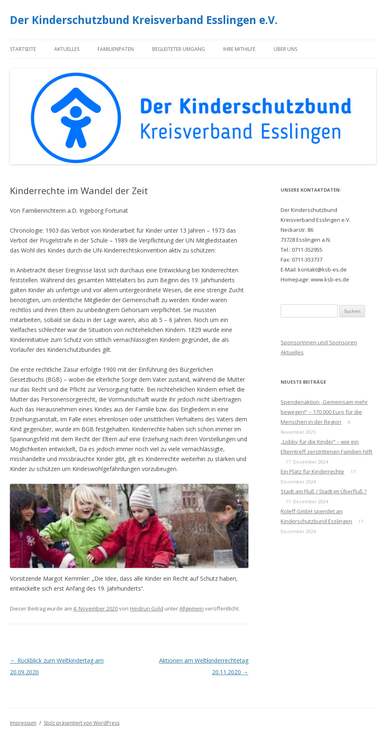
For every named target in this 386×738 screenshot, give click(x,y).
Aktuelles (66, 49)
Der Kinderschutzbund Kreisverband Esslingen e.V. (143, 19)
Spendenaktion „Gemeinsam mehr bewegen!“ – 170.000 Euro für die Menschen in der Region (324, 411)
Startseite (23, 49)
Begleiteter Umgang (178, 49)
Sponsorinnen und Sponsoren (319, 342)
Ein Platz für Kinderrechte (312, 471)
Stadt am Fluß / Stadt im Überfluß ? (324, 491)
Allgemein (191, 608)
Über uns (285, 49)
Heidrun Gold (146, 608)
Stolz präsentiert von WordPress (81, 722)
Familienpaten (116, 49)
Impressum (23, 722)
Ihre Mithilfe (239, 49)
